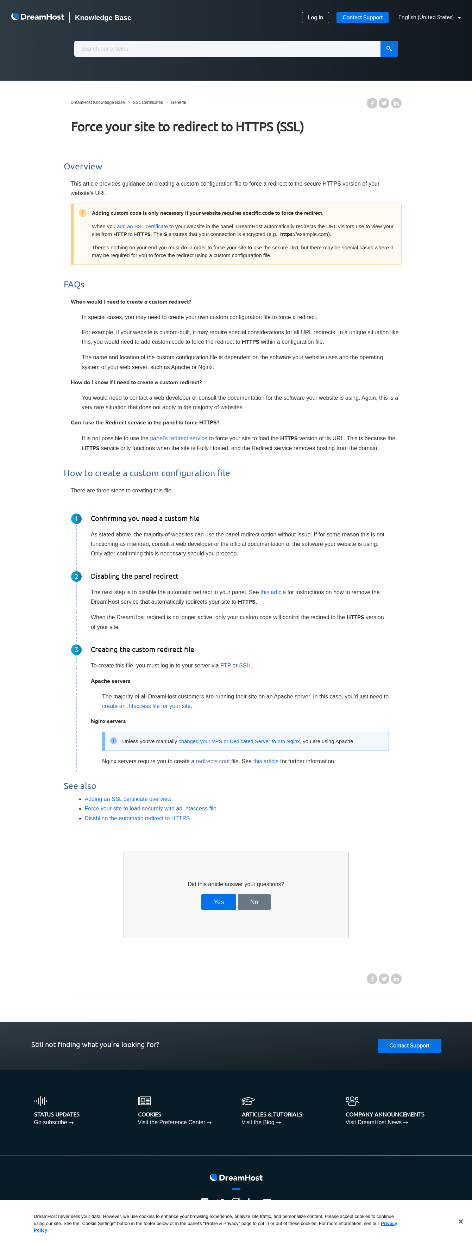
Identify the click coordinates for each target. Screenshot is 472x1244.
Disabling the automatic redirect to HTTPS (137, 818)
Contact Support (362, 17)
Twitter (384, 103)
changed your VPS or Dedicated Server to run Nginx (239, 741)
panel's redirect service (178, 438)
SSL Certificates (148, 102)
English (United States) (426, 17)
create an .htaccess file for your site (146, 706)
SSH (245, 665)
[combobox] (236, 49)
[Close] (460, 1221)
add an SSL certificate (142, 226)
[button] (425, 17)
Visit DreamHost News (374, 1122)
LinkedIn (396, 103)
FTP (225, 665)
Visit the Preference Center (172, 1122)
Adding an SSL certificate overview (128, 799)
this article (273, 592)
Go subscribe (50, 1122)
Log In (315, 17)
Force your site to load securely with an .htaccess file (150, 808)
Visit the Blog (258, 1122)
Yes (219, 902)
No (254, 902)
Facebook (372, 103)
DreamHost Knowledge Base (98, 102)
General (178, 102)
